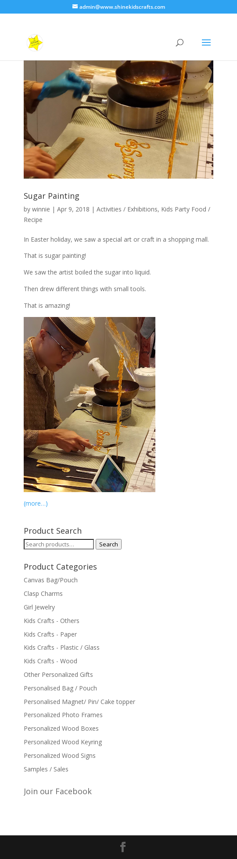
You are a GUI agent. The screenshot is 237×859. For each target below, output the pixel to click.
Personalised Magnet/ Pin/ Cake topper (79, 701)
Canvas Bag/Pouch (51, 580)
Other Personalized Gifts (58, 674)
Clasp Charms (43, 593)
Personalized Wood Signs (60, 755)
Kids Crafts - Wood (50, 661)
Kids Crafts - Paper (50, 634)
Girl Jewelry (39, 607)
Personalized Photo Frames (63, 715)
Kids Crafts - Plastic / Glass (62, 647)
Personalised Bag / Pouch (60, 688)
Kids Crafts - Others (51, 620)
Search (108, 544)
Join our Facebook (58, 791)
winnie (41, 209)
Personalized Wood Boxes (61, 728)
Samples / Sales (46, 769)
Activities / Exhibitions (127, 209)
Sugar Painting (51, 195)
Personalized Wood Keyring (63, 742)
